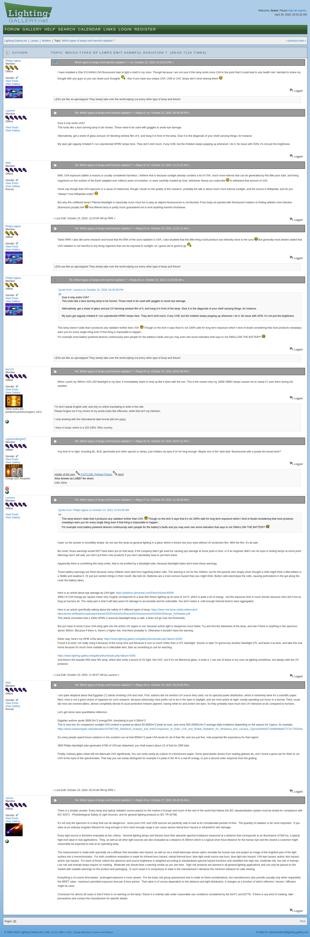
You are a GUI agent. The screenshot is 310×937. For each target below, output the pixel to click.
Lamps (35, 40)
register (302, 10)
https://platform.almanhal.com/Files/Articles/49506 (145, 592)
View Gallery (12, 83)
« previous (292, 40)
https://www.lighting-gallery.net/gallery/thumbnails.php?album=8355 (97, 655)
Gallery (32, 29)
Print (302, 921)
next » (302, 40)
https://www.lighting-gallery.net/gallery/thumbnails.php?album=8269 (143, 638)
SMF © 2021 (65, 932)
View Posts (11, 80)
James (9, 798)
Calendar (89, 29)
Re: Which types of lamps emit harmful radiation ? (104, 112)
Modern (46, 40)
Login (125, 29)
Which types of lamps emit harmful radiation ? (88, 40)
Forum (12, 29)
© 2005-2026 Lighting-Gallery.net (23, 932)
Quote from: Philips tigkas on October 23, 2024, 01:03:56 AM (93, 510)
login (291, 10)
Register (145, 29)
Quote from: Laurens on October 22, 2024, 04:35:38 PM (90, 289)
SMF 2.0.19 (51, 932)
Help (49, 29)
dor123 (9, 369)
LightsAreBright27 (15, 439)
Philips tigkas (13, 60)
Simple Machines (82, 932)
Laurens (10, 110)
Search (67, 29)
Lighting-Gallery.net (15, 40)
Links (110, 29)
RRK (8, 163)
